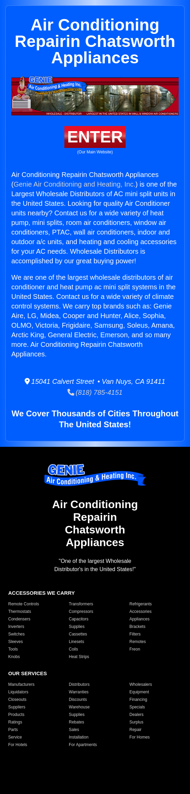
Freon (134, 649)
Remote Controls (23, 604)
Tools (13, 649)
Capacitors (78, 619)
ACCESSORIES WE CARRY (41, 593)
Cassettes (78, 634)
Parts (13, 729)
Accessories (140, 611)
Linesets (76, 641)
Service (15, 737)
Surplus (136, 722)
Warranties (79, 692)
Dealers (136, 714)
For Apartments (83, 744)
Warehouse (79, 707)
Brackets (137, 626)
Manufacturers (21, 684)
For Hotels (17, 744)
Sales (74, 729)
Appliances (139, 619)
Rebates (76, 722)
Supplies (77, 626)
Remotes (137, 641)
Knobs (14, 656)
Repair (135, 729)
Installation (78, 737)
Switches (16, 634)
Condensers (19, 619)
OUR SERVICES (27, 673)
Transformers (81, 604)
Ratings (15, 722)
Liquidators (18, 692)
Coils (73, 649)
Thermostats (19, 611)
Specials (137, 707)
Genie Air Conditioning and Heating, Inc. (75, 184)
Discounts (78, 699)
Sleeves (15, 641)
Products (16, 714)
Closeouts (17, 699)
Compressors (81, 611)
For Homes (139, 737)
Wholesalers (140, 684)
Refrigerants (140, 604)
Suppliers (16, 707)
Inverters (16, 626)
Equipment (139, 692)
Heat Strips (79, 656)
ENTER (95, 137)
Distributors (79, 684)
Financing (138, 699)
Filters (135, 634)
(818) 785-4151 (95, 392)
